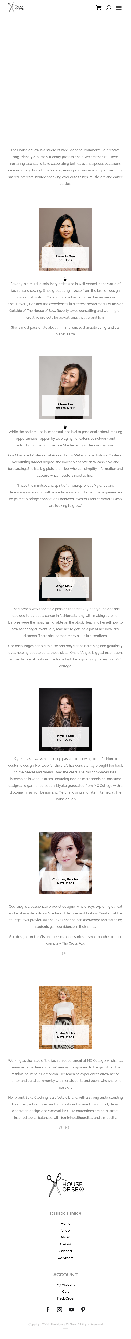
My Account (65, 1284)
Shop (65, 1230)
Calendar (65, 1251)
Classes (65, 1244)
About (65, 1237)
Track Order (66, 1298)
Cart (65, 1291)
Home (65, 1223)
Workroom (65, 1258)
